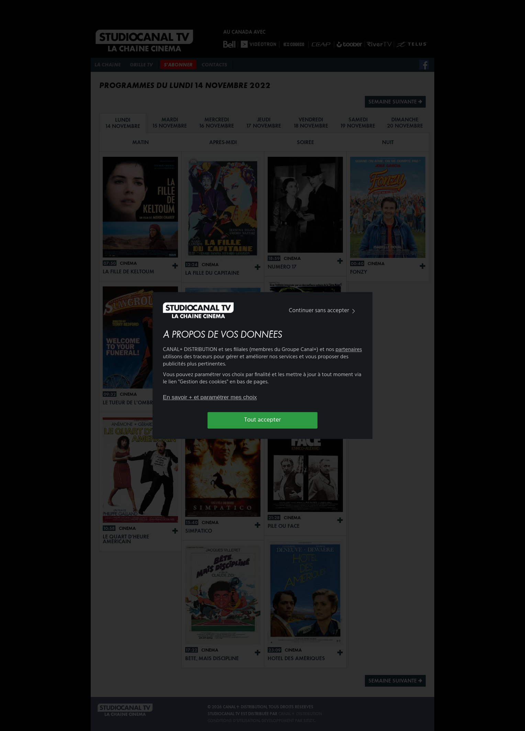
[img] (353, 311)
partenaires (349, 350)
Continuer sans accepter (323, 310)
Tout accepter (262, 420)
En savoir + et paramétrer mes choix (210, 397)
